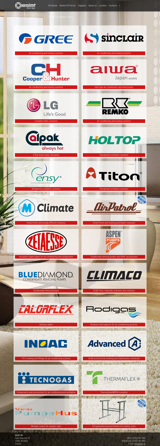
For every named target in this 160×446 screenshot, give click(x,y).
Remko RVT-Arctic (68, 5)
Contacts (113, 5)
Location (103, 5)
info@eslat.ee (139, 444)
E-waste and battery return (61, 17)
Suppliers (82, 5)
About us (93, 5)
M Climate (53, 5)
